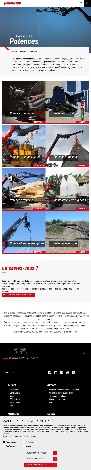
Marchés (12, 385)
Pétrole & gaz (15, 399)
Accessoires (13, 414)
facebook (48, 372)
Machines (51, 385)
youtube (66, 372)
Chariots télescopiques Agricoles (61, 393)
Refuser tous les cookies (41, 453)
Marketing (30, 446)
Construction (15, 393)
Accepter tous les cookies (41, 465)
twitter (72, 372)
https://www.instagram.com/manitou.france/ (60, 372)
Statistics (30, 442)
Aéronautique (15, 402)
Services (51, 414)
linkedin (54, 372)
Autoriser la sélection (41, 459)
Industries (13, 396)
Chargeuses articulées (57, 399)
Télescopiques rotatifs (57, 396)
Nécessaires (11, 442)
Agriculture (14, 390)
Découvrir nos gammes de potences (19, 295)
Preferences (11, 446)
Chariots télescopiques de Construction (64, 390)
